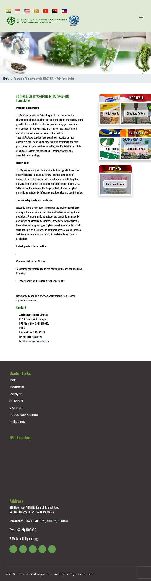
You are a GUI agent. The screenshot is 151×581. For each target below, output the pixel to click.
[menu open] (141, 17)
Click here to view (115, 113)
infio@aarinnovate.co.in (37, 341)
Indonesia (16, 387)
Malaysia (16, 394)
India (13, 380)
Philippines (17, 421)
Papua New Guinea (23, 415)
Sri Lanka (16, 401)
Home (6, 79)
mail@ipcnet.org (28, 538)
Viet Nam (16, 408)
